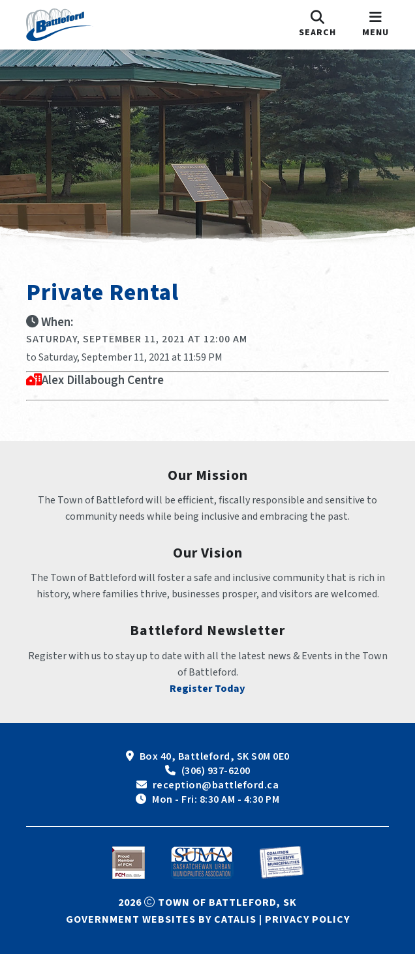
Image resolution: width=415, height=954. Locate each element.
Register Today (207, 688)
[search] (317, 24)
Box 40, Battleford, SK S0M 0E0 (215, 756)
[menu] (375, 24)
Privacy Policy (307, 919)
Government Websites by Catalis (161, 919)
